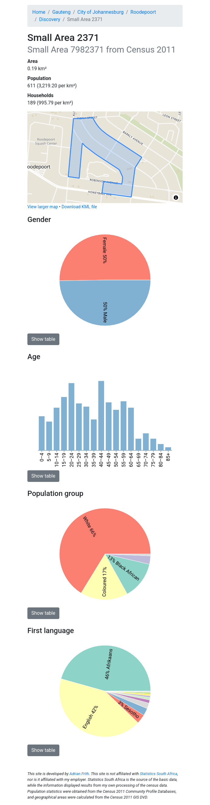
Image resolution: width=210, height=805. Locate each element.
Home (38, 12)
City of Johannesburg (100, 12)
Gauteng (61, 12)
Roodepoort (143, 12)
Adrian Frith (79, 773)
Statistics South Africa (158, 773)
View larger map (42, 206)
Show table (43, 339)
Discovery (49, 19)
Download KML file (79, 206)
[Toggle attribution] (176, 197)
